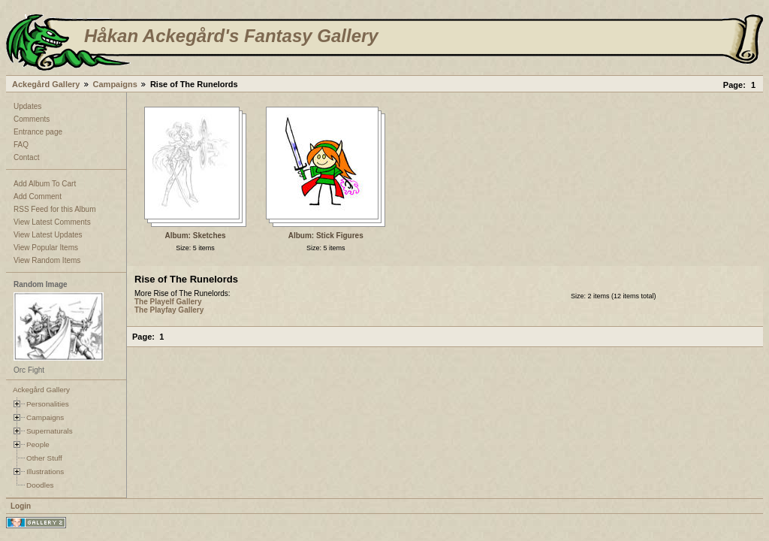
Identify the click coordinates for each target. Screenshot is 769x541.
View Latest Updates (48, 235)
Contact (26, 157)
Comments (32, 119)
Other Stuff (44, 458)
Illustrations (45, 471)
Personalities (47, 404)
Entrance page (38, 132)
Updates (27, 106)
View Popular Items (46, 247)
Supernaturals (49, 431)
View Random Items (47, 260)
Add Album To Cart (45, 184)
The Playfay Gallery (169, 310)
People (38, 444)
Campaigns (115, 84)
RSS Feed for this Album (55, 209)
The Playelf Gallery (168, 302)
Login (21, 506)
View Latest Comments (52, 222)
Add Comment (38, 196)
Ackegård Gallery (46, 84)
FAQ (21, 145)
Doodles (39, 485)
